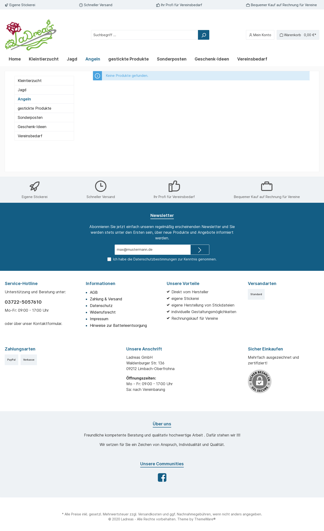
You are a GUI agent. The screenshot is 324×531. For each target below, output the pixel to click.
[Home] (15, 59)
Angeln (24, 99)
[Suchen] (203, 35)
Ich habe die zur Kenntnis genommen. (165, 259)
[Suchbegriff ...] (144, 35)
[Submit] (199, 250)
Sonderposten (30, 117)
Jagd (22, 89)
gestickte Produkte (34, 108)
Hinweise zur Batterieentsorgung (118, 325)
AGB (94, 292)
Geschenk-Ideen (32, 126)
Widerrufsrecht (103, 312)
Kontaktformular (47, 323)
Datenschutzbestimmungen (155, 259)
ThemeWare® (205, 519)
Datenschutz (101, 305)
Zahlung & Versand (106, 299)
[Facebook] (162, 477)
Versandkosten (150, 514)
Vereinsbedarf (30, 136)
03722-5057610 (23, 302)
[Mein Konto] (260, 35)
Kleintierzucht (30, 80)
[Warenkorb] (298, 35)
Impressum (99, 318)
